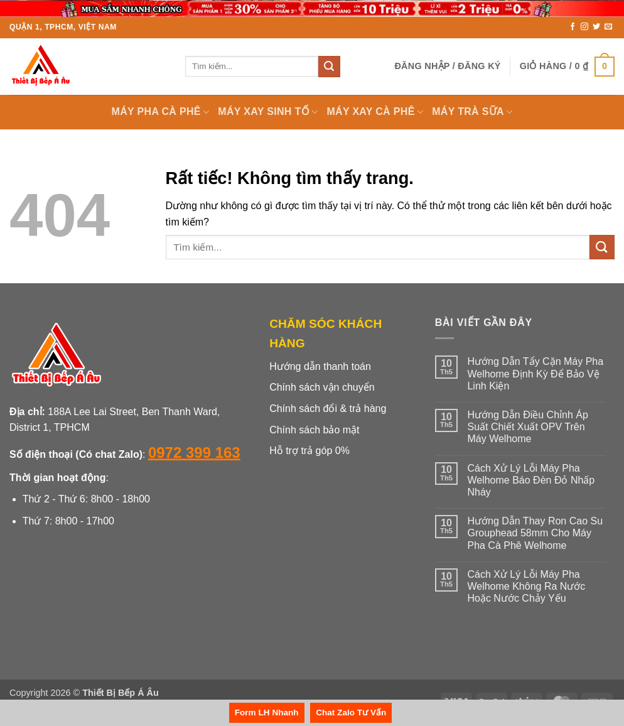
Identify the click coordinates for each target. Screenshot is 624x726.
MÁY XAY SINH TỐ (268, 112)
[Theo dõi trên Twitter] (596, 27)
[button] (447, 66)
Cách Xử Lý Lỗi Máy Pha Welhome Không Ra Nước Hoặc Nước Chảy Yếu (526, 586)
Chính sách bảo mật (314, 430)
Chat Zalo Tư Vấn (351, 712)
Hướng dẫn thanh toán (320, 366)
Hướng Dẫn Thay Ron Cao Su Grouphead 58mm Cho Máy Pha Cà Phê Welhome (535, 533)
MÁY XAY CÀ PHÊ (374, 112)
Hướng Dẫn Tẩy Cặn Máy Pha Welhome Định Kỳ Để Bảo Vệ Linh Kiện (535, 373)
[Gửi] (329, 66)
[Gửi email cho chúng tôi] (608, 27)
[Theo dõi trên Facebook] (572, 27)
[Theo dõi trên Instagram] (584, 27)
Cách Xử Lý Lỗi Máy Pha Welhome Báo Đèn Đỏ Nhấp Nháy (530, 480)
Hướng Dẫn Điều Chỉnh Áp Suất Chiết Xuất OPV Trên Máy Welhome (527, 426)
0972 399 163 (194, 452)
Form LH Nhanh (267, 712)
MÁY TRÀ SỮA (472, 112)
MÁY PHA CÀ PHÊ (161, 112)
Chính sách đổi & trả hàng (327, 408)
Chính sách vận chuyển (321, 387)
